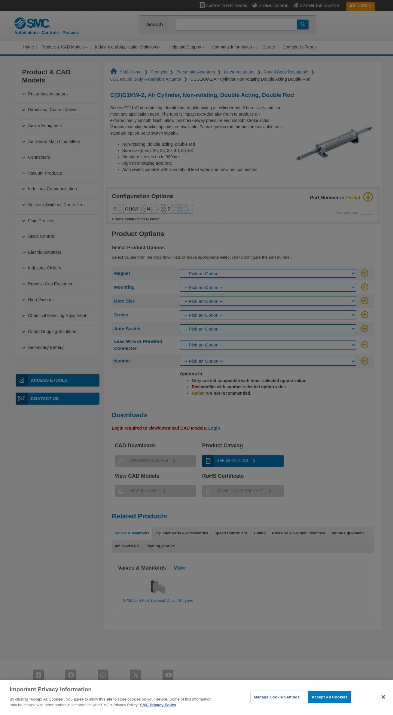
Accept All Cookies (330, 703)
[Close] (383, 703)
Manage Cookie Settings (277, 703)
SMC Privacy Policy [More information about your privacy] (158, 712)
